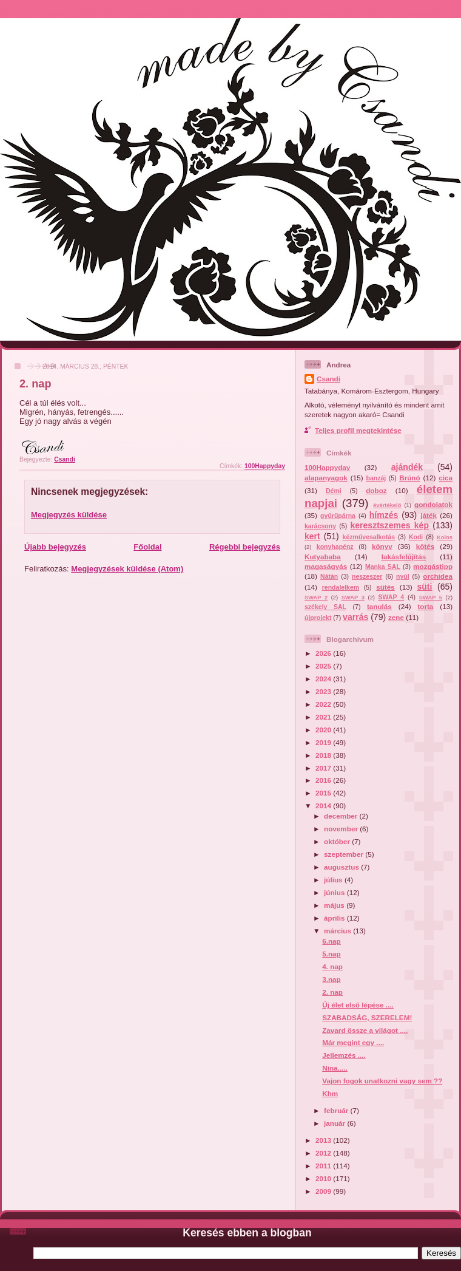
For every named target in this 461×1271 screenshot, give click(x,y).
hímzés (384, 515)
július (334, 880)
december (341, 816)
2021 (324, 717)
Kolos (445, 537)
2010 (324, 1178)
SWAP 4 (392, 597)
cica (446, 478)
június (335, 892)
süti (424, 586)
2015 (324, 793)
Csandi (328, 379)
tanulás (379, 606)
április (335, 918)
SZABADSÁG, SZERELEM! (367, 1017)
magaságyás (326, 566)
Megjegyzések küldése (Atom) (127, 568)
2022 (324, 704)
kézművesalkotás (369, 536)
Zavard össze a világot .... (365, 1030)
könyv (382, 546)
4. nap (332, 966)
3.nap (331, 979)
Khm (330, 1093)
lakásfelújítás (404, 557)
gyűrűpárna (337, 515)
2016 (324, 780)
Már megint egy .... (353, 1042)
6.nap (331, 941)
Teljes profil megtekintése (358, 430)
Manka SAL (382, 566)
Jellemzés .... (343, 1055)
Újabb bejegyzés (55, 546)
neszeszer (367, 576)
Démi (334, 490)
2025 (324, 666)
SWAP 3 (353, 598)
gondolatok (433, 504)
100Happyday (264, 466)
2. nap (332, 992)
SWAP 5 (430, 598)
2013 (324, 1140)
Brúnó (409, 478)
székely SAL (325, 606)
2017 (324, 768)
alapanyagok (326, 478)
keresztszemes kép (389, 525)
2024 (324, 679)
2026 (324, 653)
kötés (425, 546)
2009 (324, 1191)
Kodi (416, 536)
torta (425, 606)
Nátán (329, 576)
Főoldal (147, 546)
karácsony (320, 526)
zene (396, 617)
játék (428, 515)
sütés (385, 587)
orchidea (438, 576)
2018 (324, 755)
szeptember (344, 854)
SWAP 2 (316, 598)
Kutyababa (323, 557)
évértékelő (387, 505)
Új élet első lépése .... (358, 1005)
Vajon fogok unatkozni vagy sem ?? (382, 1081)
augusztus (342, 867)
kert (312, 536)
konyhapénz (335, 546)
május (335, 905)
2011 (324, 1166)
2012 (324, 1153)
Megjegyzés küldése (69, 514)
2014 (324, 805)
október (338, 841)
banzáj (376, 478)
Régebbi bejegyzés (244, 546)
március (338, 931)
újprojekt (318, 617)
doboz (376, 490)
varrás (355, 617)
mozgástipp (433, 566)
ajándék (407, 467)
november (342, 829)
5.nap (331, 954)
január (335, 1123)
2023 (324, 691)
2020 (324, 730)
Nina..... (335, 1068)
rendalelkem (340, 587)
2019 (324, 742)
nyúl (402, 576)
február (337, 1110)
